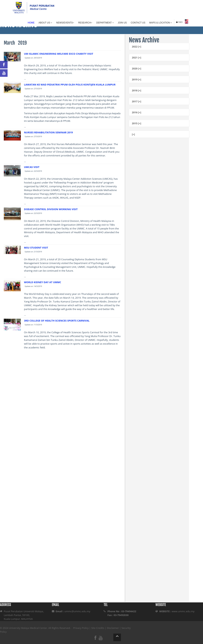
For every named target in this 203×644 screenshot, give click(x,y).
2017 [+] (136, 101)
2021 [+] (136, 57)
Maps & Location (160, 22)
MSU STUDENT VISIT (36, 247)
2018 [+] (136, 90)
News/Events (65, 22)
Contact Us (138, 22)
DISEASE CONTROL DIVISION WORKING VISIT (51, 209)
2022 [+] (136, 46)
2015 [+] (136, 123)
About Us (45, 22)
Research (85, 22)
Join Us (122, 22)
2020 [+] (136, 68)
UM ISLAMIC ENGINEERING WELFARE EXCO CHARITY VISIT (58, 53)
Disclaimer (113, 628)
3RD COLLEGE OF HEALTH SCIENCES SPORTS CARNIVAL (56, 320)
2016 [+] (136, 112)
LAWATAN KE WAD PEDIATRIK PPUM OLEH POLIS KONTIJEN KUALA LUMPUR (70, 84)
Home (31, 22)
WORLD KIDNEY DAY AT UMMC (42, 282)
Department (105, 22)
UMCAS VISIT (32, 167)
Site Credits (97, 628)
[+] (133, 134)
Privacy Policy (81, 628)
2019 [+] (136, 79)
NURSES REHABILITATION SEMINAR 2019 (48, 132)
